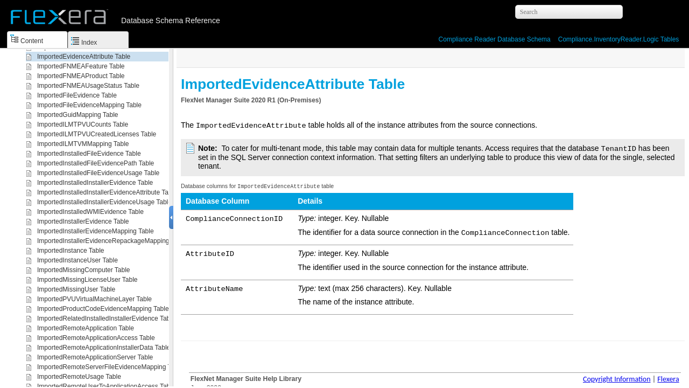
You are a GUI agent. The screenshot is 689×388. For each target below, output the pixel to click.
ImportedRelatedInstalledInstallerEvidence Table (106, 318)
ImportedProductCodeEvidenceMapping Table (103, 309)
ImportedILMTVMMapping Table (83, 144)
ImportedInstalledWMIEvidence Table (90, 212)
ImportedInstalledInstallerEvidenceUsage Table (104, 202)
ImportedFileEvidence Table (77, 95)
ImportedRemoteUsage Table (79, 376)
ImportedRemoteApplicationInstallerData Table (103, 347)
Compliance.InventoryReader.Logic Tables (618, 39)
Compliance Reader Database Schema (495, 39)
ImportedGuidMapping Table (77, 115)
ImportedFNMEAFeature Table (81, 66)
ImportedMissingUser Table (76, 289)
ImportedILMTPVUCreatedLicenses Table (96, 134)
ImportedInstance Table (70, 250)
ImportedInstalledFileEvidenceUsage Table (98, 173)
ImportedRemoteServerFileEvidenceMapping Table (110, 367)
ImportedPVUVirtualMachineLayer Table (94, 299)
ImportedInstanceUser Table (77, 260)
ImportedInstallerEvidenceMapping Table (95, 231)
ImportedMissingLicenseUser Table (87, 279)
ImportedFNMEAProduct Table (81, 76)
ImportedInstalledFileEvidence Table (89, 153)
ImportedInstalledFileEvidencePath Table (95, 163)
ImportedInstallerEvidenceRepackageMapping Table (111, 241)
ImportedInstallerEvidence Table (83, 221)
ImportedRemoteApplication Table (85, 328)
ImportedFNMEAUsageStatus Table (88, 85)
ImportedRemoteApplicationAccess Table (96, 338)
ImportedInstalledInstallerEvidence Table (95, 182)
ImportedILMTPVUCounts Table (82, 124)
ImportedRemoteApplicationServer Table (95, 357)
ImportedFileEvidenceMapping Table (89, 105)
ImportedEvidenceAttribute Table (83, 56)
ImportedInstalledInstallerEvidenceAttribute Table (107, 192)
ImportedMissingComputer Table (83, 270)
